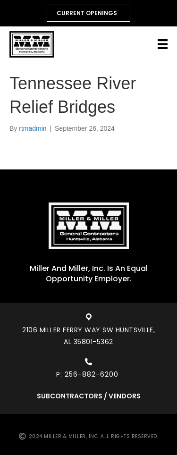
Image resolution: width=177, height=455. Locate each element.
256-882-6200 (93, 374)
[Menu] (163, 44)
